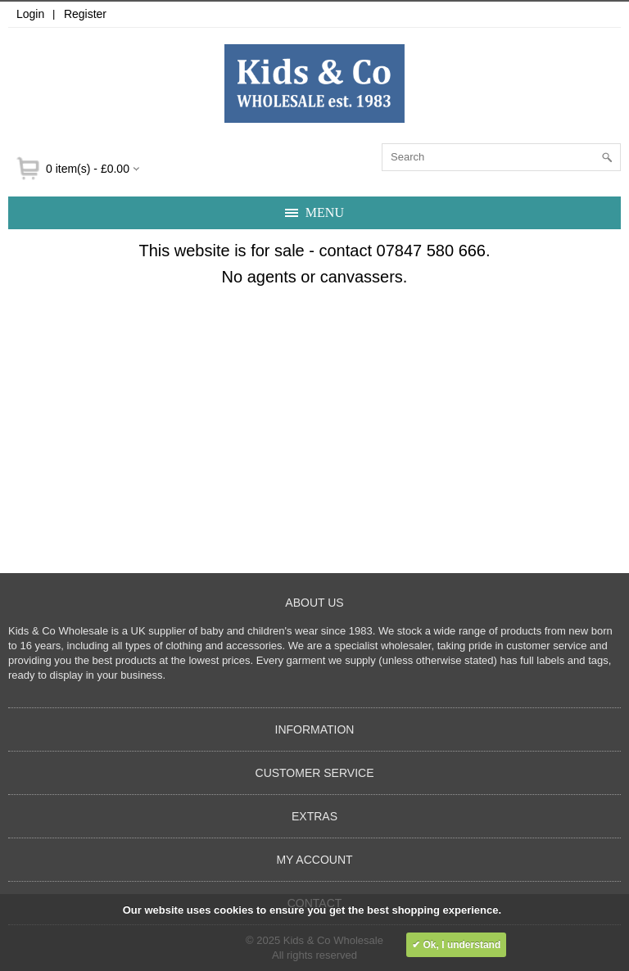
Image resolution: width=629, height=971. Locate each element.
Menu (324, 212)
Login (30, 13)
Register (85, 13)
